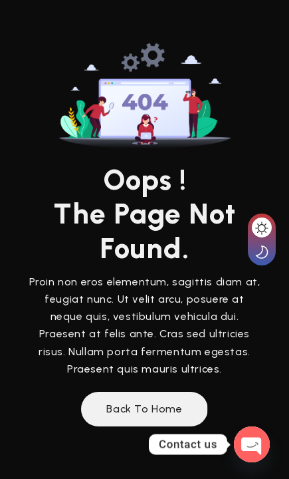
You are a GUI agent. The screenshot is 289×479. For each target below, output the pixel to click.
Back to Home (144, 408)
